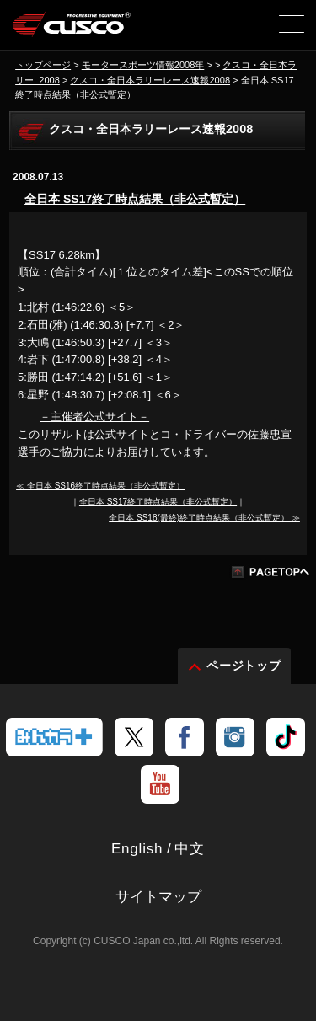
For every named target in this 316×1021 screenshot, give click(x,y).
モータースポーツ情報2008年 (143, 65)
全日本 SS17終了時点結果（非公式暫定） (134, 199)
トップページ (43, 65)
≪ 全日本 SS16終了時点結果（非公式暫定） (100, 485)
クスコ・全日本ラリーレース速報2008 (150, 80)
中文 (189, 849)
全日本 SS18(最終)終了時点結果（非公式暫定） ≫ (204, 517)
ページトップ (244, 665)
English (137, 849)
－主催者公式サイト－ (94, 416)
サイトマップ (158, 897)
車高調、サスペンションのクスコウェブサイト (72, 30)
